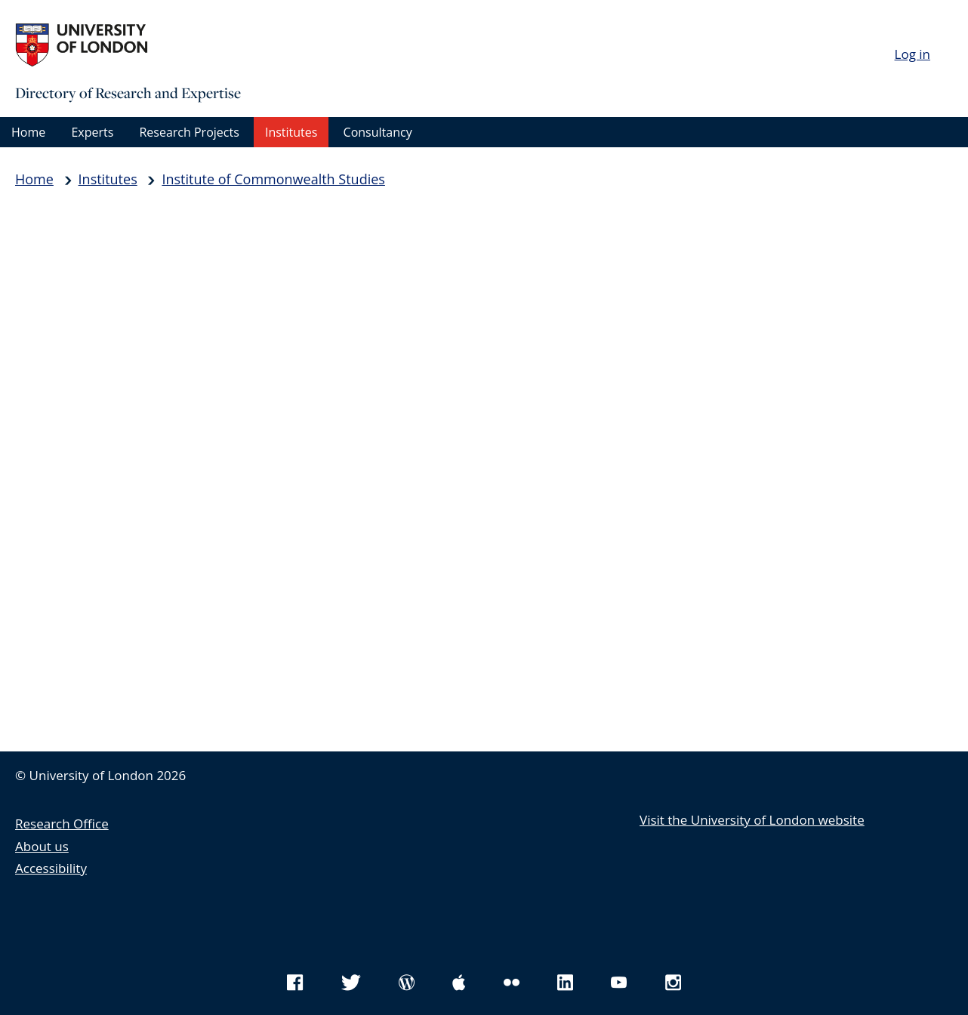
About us (42, 846)
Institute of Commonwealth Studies (273, 179)
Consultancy (378, 132)
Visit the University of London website (752, 819)
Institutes (291, 132)
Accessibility (51, 868)
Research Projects (189, 132)
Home (28, 132)
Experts (92, 132)
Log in (912, 54)
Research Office (62, 823)
